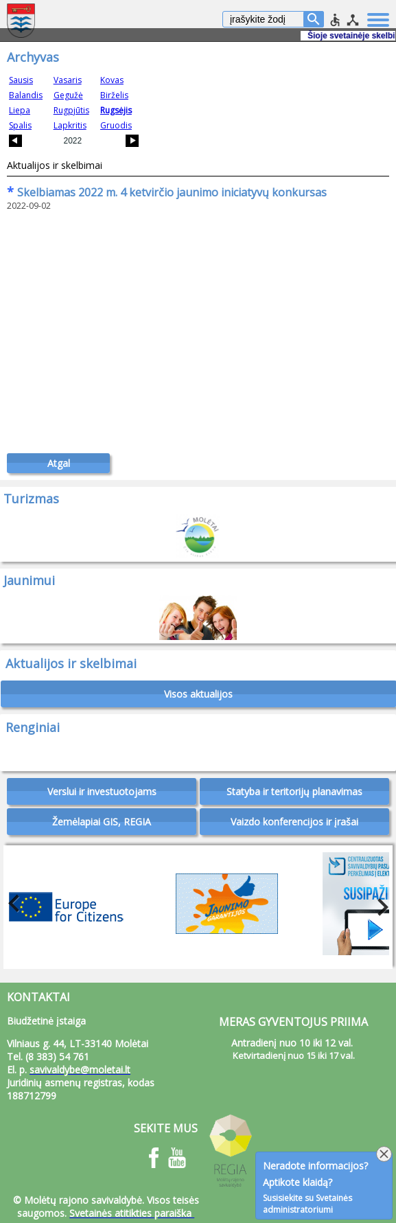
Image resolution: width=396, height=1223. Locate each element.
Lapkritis (70, 125)
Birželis (114, 95)
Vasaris (68, 80)
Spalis (20, 125)
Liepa (19, 110)
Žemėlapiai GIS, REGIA (101, 821)
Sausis (21, 80)
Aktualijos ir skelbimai (54, 165)
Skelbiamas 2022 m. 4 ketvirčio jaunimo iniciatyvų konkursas (167, 192)
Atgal (58, 463)
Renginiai (32, 727)
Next (379, 903)
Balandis (26, 95)
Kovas (112, 80)
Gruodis (116, 125)
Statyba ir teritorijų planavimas (294, 791)
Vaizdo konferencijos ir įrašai (294, 821)
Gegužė (68, 95)
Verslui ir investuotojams (101, 791)
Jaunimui (29, 580)
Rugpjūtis (71, 110)
